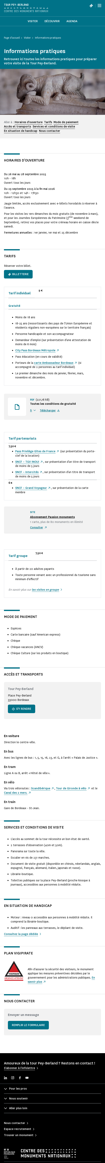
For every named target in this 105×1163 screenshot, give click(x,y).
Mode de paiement (66, 122)
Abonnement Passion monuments (52, 517)
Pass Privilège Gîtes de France (35, 451)
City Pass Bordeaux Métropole (35, 350)
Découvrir (52, 21)
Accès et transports (17, 126)
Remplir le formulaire (28, 1025)
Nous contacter (49, 131)
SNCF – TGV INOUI (27, 462)
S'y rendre (21, 709)
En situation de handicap (20, 131)
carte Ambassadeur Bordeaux (53, 363)
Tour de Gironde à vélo (71, 788)
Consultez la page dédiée (21, 934)
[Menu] (99, 5)
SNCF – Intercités (27, 472)
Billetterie (18, 274)
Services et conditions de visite (54, 126)
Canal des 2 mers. (15, 793)
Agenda (71, 21)
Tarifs (48, 122)
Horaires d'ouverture (29, 122)
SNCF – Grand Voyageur (31, 488)
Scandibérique (40, 788)
